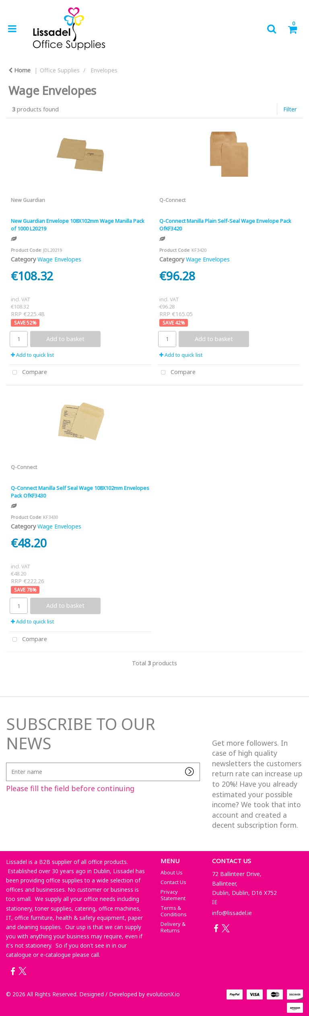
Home (19, 70)
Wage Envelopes (59, 259)
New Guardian (28, 200)
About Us (172, 872)
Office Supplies (60, 70)
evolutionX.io (163, 994)
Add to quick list (32, 354)
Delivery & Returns (173, 927)
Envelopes (104, 70)
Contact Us (173, 882)
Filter (290, 109)
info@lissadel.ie (232, 913)
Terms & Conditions (174, 911)
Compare (28, 372)
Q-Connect (172, 200)
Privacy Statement (173, 895)
